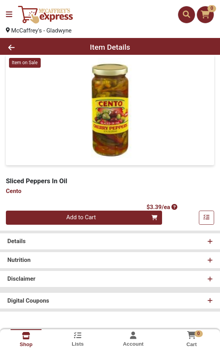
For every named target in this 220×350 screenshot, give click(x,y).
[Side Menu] (9, 14)
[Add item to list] (207, 218)
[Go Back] (32, 47)
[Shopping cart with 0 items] (205, 14)
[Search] (186, 14)
